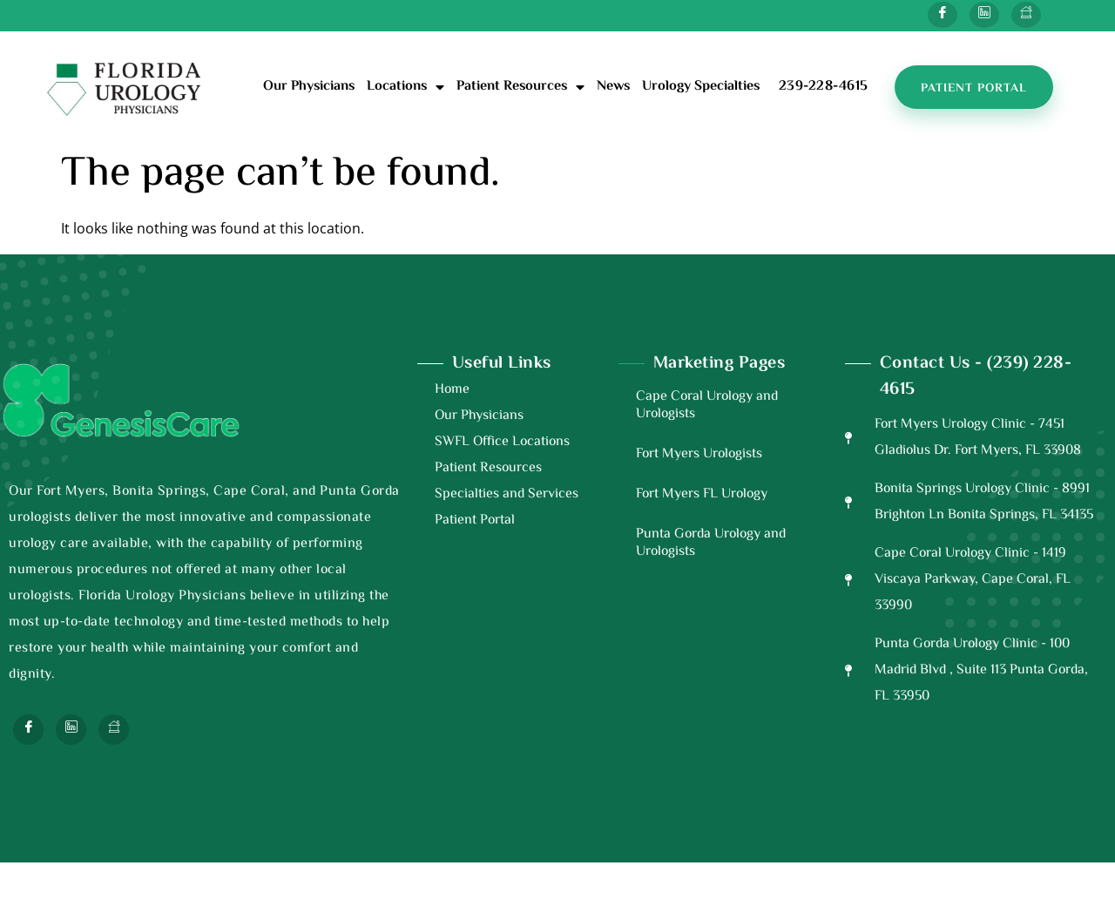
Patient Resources (520, 87)
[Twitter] (984, 15)
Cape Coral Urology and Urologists (707, 405)
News (613, 87)
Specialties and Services (506, 494)
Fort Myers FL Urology (701, 494)
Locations (405, 87)
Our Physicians (309, 87)
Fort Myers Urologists (699, 454)
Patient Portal (475, 520)
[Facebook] (942, 15)
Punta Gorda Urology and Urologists (711, 543)
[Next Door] (1026, 15)
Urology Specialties (701, 87)
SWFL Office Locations (502, 442)
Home (452, 390)
